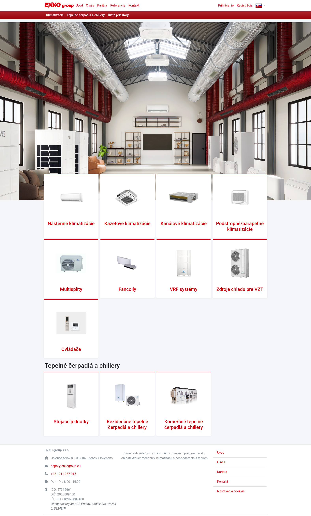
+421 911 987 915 (63, 474)
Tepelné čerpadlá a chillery (86, 15)
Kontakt (133, 5)
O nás (90, 5)
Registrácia (245, 5)
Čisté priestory (118, 15)
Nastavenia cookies (231, 491)
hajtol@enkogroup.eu (66, 466)
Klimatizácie (55, 15)
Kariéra (102, 5)
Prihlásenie (226, 5)
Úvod (79, 5)
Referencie (117, 5)
